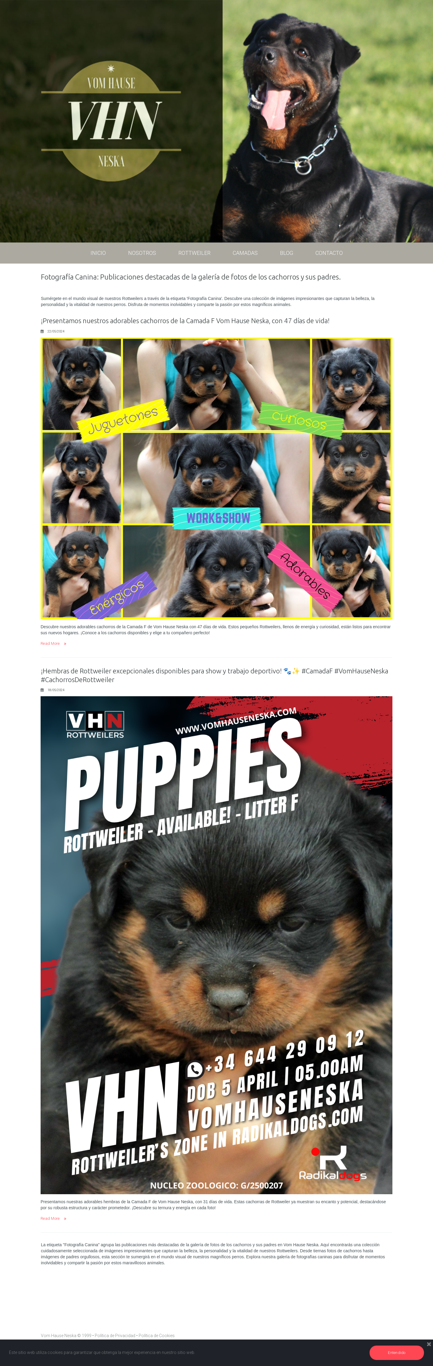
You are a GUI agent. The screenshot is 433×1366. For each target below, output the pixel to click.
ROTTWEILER (194, 255)
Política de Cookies (157, 1335)
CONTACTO (329, 253)
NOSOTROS (142, 255)
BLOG (286, 253)
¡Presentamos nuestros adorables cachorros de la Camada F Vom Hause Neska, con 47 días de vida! (195, 321)
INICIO (98, 253)
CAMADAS (245, 255)
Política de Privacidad (115, 1335)
